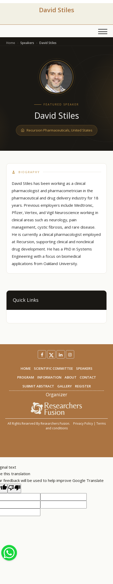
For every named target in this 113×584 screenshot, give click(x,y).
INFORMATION (49, 377)
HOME (26, 368)
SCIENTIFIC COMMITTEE (53, 368)
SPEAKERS (84, 368)
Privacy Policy (83, 423)
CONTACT (88, 377)
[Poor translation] (14, 488)
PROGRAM (25, 377)
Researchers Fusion (55, 423)
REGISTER (83, 386)
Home (10, 43)
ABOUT (71, 377)
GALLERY (64, 386)
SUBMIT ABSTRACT (38, 386)
